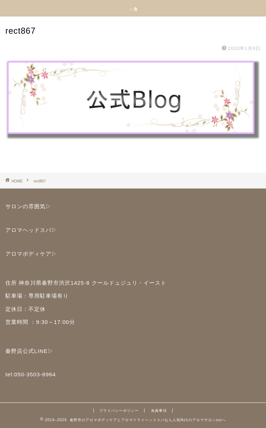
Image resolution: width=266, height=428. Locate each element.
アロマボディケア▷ (31, 254)
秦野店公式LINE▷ (29, 351)
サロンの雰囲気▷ (28, 206)
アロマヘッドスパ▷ (31, 230)
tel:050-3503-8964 (30, 374)
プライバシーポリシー (119, 411)
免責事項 (159, 411)
